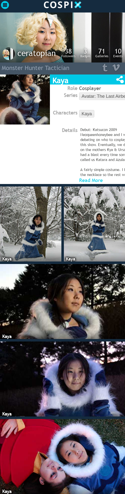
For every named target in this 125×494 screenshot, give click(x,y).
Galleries (101, 53)
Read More (91, 180)
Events (118, 53)
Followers (68, 53)
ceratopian (36, 53)
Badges (85, 53)
